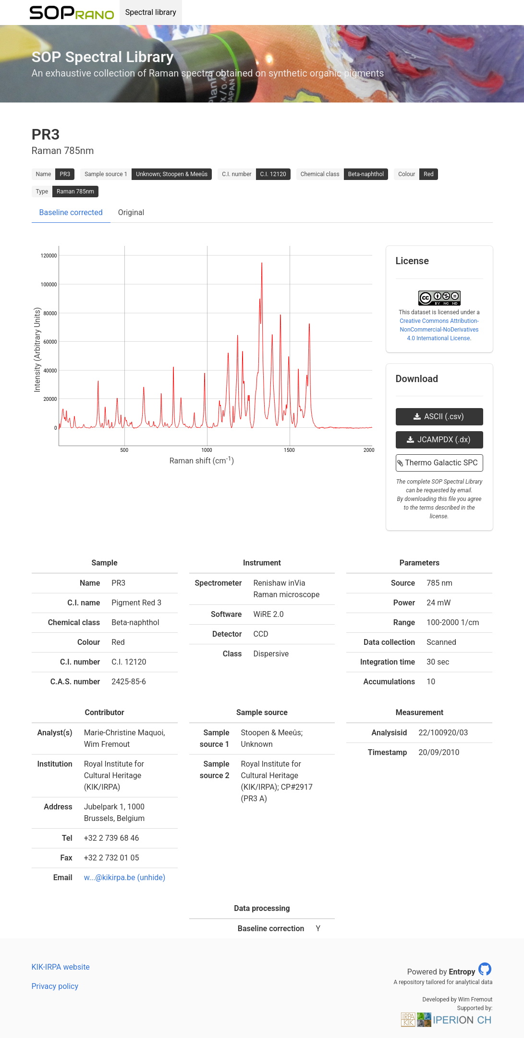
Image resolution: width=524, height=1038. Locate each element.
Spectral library (150, 12)
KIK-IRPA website (61, 967)
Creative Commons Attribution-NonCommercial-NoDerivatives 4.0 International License (439, 330)
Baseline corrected (71, 212)
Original (131, 212)
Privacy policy (55, 986)
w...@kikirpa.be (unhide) (125, 877)
